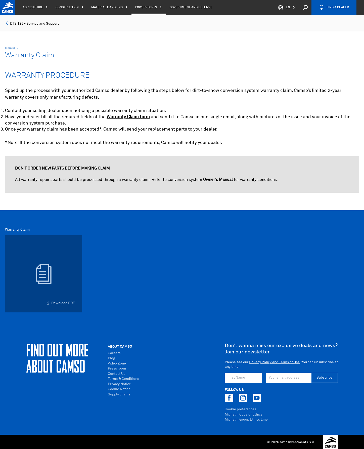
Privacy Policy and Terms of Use (274, 362)
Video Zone (117, 363)
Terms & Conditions (123, 379)
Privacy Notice (119, 384)
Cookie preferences (240, 409)
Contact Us (116, 374)
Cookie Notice (119, 389)
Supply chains (119, 394)
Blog (111, 358)
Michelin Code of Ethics (243, 414)
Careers (114, 353)
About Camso (120, 346)
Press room (117, 368)
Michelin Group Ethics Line (246, 419)
